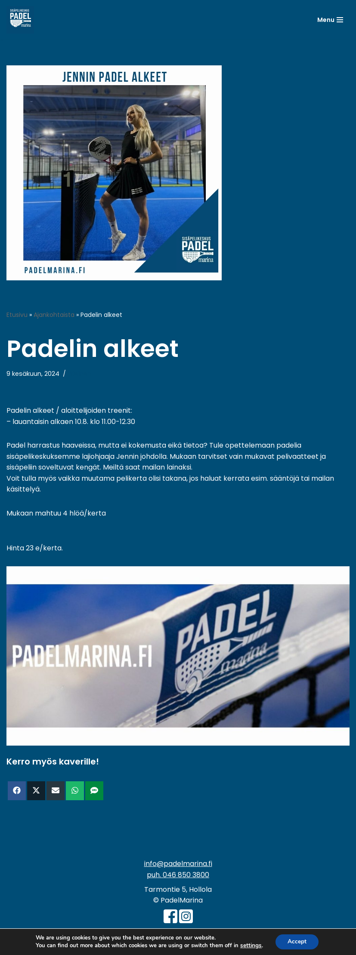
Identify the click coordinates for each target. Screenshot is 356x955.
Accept (296, 941)
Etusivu (17, 314)
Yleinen (80, 373)
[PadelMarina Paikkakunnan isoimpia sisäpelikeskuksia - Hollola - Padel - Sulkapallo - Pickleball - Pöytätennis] (20, 20)
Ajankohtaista (54, 314)
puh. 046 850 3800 (178, 875)
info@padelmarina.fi (178, 864)
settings (250, 945)
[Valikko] (330, 19)
